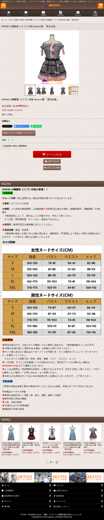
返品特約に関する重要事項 (14, 146)
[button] (3, 5)
